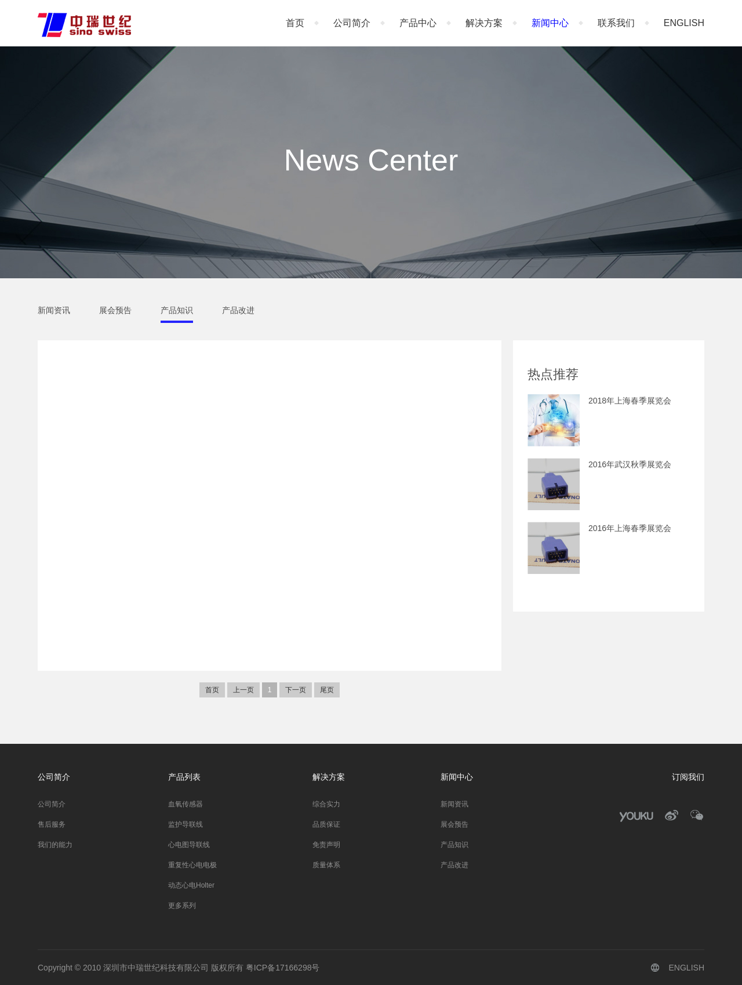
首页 (295, 23)
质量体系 (326, 865)
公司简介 (351, 23)
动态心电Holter (191, 885)
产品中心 (418, 23)
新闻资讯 (54, 310)
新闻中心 (550, 23)
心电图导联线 (189, 845)
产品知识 (177, 310)
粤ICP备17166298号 (283, 967)
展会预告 (115, 310)
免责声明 (326, 845)
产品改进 (238, 310)
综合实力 (326, 804)
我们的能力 (55, 845)
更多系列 (182, 906)
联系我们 (616, 23)
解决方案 (484, 23)
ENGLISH (684, 23)
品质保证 (326, 824)
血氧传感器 (185, 804)
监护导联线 (185, 824)
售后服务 (52, 824)
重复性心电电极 (192, 865)
